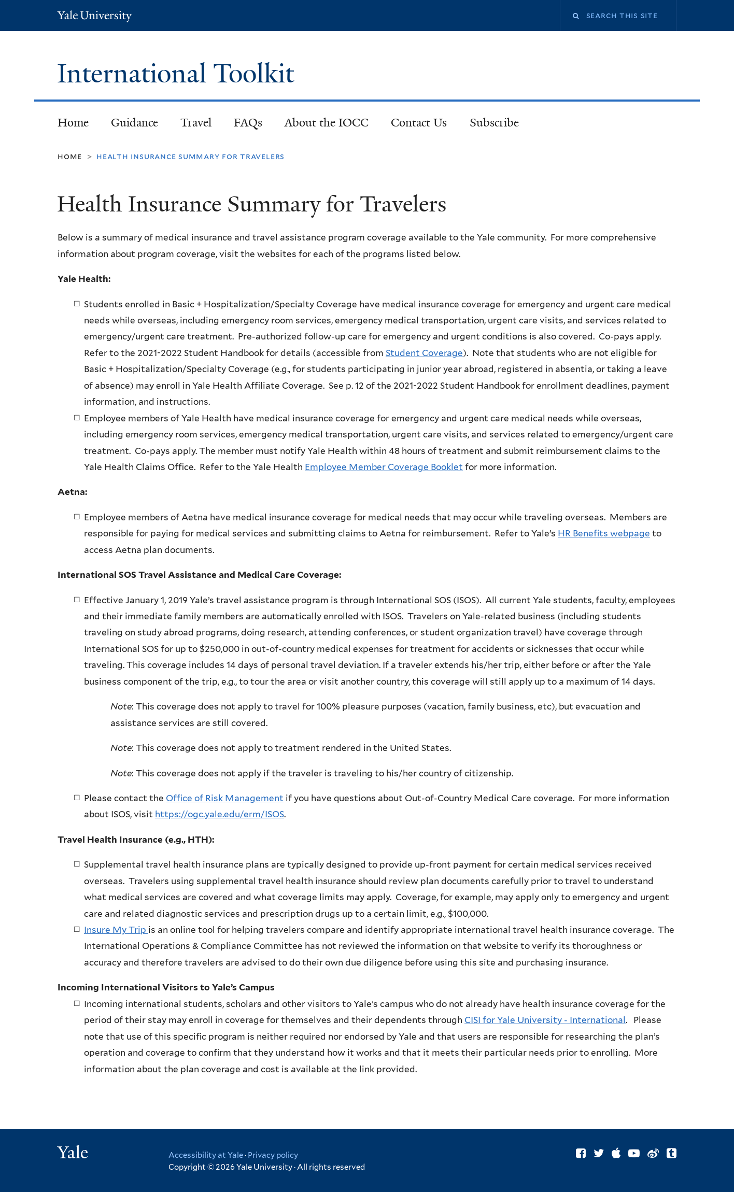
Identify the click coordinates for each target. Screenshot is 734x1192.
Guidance (130, 125)
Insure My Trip (115, 930)
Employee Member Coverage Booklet (384, 467)
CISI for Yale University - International (545, 1020)
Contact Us (419, 122)
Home (73, 122)
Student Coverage (424, 353)
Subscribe (489, 125)
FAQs (248, 122)
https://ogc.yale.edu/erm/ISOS (219, 814)
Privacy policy (273, 1155)
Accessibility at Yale (205, 1155)
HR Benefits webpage (604, 533)
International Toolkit (179, 73)
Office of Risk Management (225, 798)
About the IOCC (327, 122)
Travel (195, 122)
